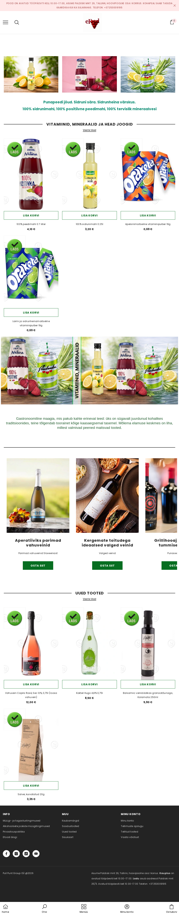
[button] (44, 909)
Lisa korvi (31, 215)
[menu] (5, 22)
